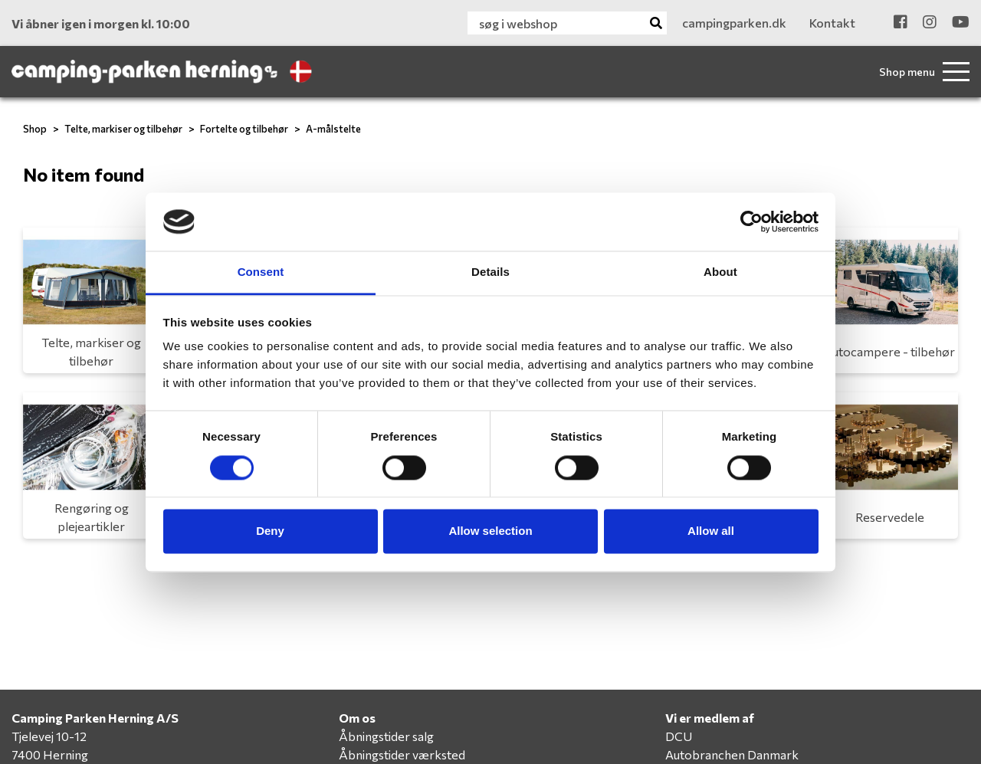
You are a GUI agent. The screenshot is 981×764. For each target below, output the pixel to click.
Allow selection (490, 531)
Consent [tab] (261, 272)
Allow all (710, 531)
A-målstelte (333, 129)
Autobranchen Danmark (732, 754)
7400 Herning (49, 754)
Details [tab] (490, 272)
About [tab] (720, 272)
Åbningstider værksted (402, 754)
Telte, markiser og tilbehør (123, 129)
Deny (270, 531)
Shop (35, 129)
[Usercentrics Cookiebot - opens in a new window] (751, 221)
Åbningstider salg (386, 736)
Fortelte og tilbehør (244, 129)
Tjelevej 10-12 (49, 736)
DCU (678, 736)
